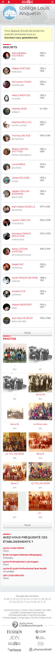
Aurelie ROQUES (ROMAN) (25, 278)
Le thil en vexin (40, 424)
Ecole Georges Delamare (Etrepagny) (22, 555)
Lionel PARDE (18, 164)
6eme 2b (14, 424)
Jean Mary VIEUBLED (22, 318)
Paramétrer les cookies (37, 615)
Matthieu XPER (19, 108)
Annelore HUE (18, 291)
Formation (47, 610)
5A (14, 513)
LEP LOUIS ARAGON (13, 575)
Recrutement (38, 613)
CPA (40, 513)
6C (14, 365)
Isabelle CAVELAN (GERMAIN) (20, 192)
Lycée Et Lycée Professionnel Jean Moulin (25, 568)
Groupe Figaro (24, 618)
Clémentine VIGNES (21, 82)
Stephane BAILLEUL (22, 122)
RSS (31, 610)
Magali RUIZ (18, 264)
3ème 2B (40, 394)
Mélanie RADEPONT (22, 304)
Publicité (37, 610)
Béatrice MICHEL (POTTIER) (20, 150)
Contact (24, 610)
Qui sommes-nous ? (12, 610)
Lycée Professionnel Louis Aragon (20, 562)
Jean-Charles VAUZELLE (23, 206)
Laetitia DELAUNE (20, 177)
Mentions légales (10, 618)
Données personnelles (18, 615)
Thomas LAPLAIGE (21, 135)
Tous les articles (26, 613)
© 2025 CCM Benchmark (41, 618)
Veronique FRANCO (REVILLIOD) (21, 235)
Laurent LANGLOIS (21, 220)
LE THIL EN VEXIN (14, 454)
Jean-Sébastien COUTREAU (19, 54)
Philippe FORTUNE (21, 68)
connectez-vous (23, 34)
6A (40, 365)
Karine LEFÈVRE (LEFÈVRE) (20, 250)
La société (14, 613)
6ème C (14, 483)
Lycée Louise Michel (13, 548)
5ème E (40, 454)
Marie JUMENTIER (21, 95)
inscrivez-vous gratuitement (21, 37)
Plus (27, 333)
